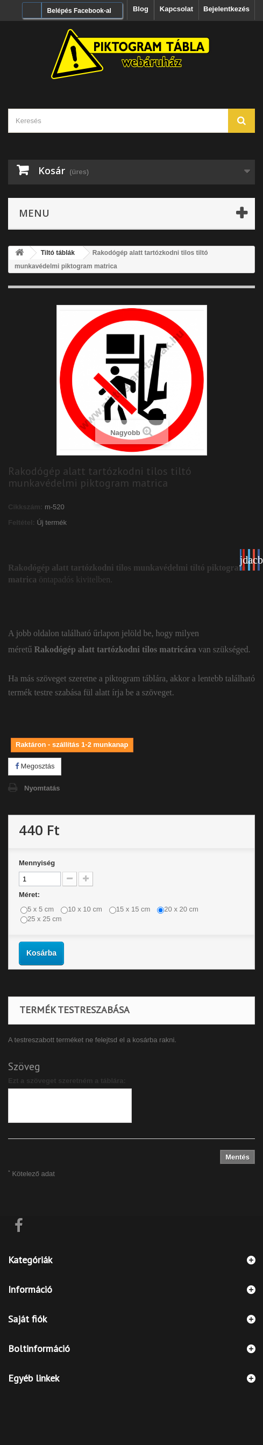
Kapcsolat (176, 9)
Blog (140, 9)
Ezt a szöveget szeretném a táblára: (67, 1081)
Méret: (30, 895)
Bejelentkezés (226, 9)
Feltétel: (21, 522)
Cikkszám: (25, 507)
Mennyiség (37, 863)
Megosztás (34, 766)
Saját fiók (27, 1319)
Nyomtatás (42, 788)
